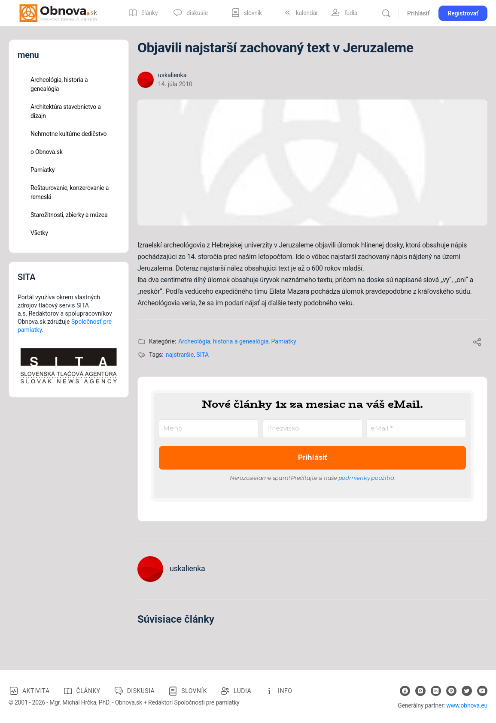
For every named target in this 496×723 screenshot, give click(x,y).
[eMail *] (416, 428)
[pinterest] (451, 691)
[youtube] (482, 691)
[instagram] (420, 691)
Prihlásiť (418, 13)
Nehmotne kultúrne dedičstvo (68, 133)
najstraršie (180, 354)
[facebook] (405, 691)
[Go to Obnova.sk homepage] (58, 12)
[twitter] (467, 691)
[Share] (477, 343)
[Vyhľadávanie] (386, 13)
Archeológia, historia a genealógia (223, 341)
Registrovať (462, 13)
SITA (202, 354)
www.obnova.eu (466, 705)
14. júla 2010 (175, 84)
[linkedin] (436, 691)
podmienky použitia (366, 477)
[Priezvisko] (312, 428)
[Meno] (209, 428)
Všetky (39, 232)
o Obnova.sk (46, 151)
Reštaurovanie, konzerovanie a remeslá (69, 192)
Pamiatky (283, 341)
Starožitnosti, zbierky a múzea (68, 214)
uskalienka (172, 75)
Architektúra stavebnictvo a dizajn (65, 111)
